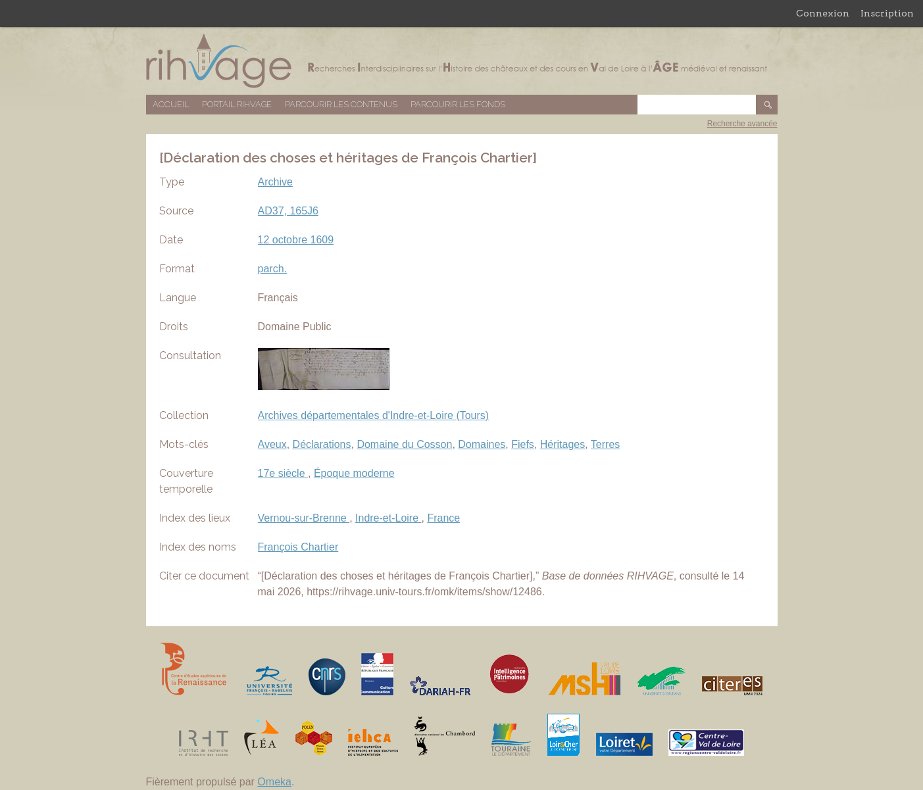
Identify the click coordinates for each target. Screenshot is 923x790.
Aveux (272, 444)
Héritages (562, 444)
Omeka (274, 781)
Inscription (887, 13)
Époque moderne (354, 473)
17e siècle (283, 473)
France (443, 518)
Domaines (481, 444)
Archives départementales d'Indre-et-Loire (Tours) (373, 415)
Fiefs (522, 444)
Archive (275, 181)
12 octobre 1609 (296, 239)
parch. (272, 268)
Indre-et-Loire (388, 518)
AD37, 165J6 (288, 210)
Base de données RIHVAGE (462, 61)
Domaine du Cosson (404, 444)
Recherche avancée (742, 123)
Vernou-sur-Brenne (304, 518)
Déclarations (322, 444)
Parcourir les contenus (341, 104)
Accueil (171, 104)
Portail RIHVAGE (237, 104)
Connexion (822, 13)
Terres (605, 444)
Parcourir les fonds (458, 104)
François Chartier (298, 547)
